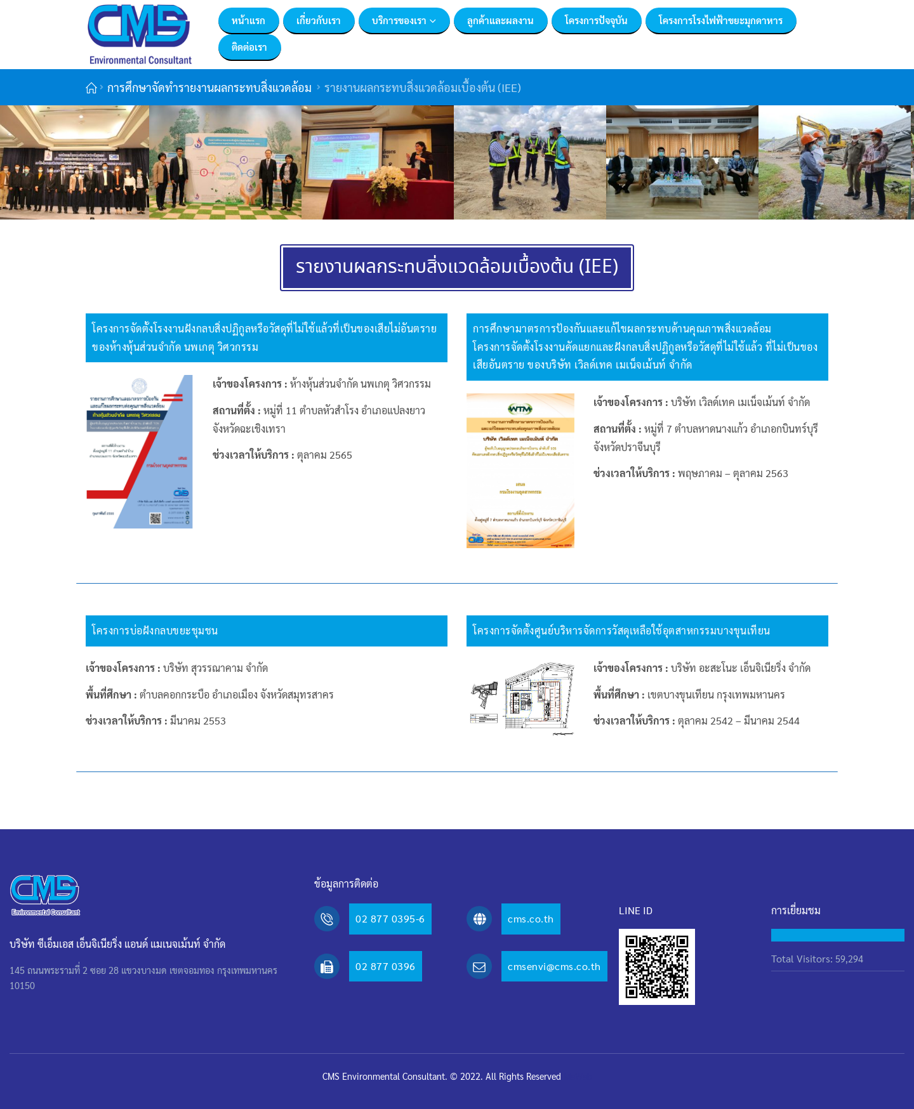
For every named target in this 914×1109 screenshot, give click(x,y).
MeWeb (578, 1076)
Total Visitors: (803, 958)
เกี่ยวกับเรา (318, 20)
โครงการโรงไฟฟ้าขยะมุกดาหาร (721, 20)
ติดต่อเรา (249, 47)
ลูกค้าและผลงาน (500, 20)
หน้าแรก (248, 20)
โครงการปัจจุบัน (596, 20)
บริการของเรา (399, 20)
